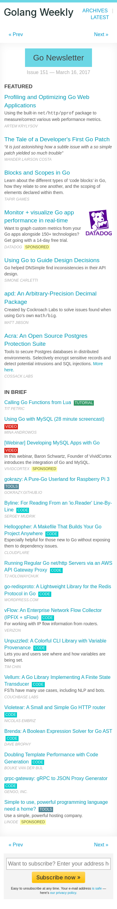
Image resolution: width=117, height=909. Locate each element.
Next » (101, 34)
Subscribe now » (58, 877)
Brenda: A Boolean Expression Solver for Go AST (58, 731)
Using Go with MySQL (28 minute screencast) (54, 419)
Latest (100, 17)
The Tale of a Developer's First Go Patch (57, 139)
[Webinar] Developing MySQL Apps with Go (52, 442)
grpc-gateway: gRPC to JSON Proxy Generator (55, 778)
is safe (97, 888)
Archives (95, 10)
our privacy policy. (63, 893)
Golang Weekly (38, 12)
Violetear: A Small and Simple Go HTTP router (55, 707)
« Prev (16, 34)
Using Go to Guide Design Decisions (51, 260)
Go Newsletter (58, 57)
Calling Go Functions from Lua (37, 402)
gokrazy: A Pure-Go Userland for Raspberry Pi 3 (57, 479)
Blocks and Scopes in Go (37, 172)
